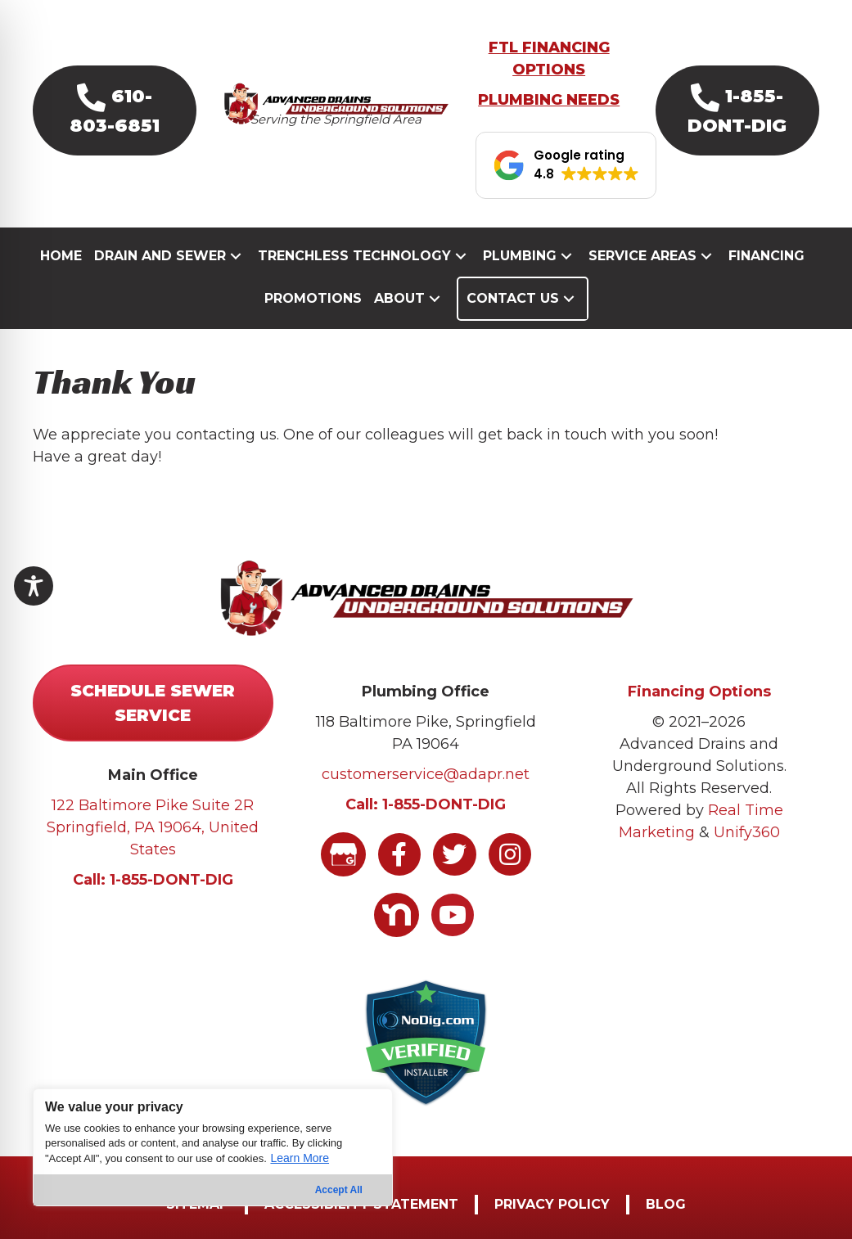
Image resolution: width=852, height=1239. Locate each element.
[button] (114, 110)
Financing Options (699, 692)
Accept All (339, 1190)
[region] (213, 1147)
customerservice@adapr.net (426, 774)
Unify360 (747, 832)
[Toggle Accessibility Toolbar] (33, 586)
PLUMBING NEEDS (549, 100)
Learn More (299, 1158)
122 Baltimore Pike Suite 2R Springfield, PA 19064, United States (153, 827)
